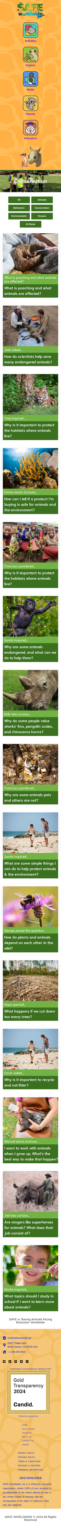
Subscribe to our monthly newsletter (30, 1369)
